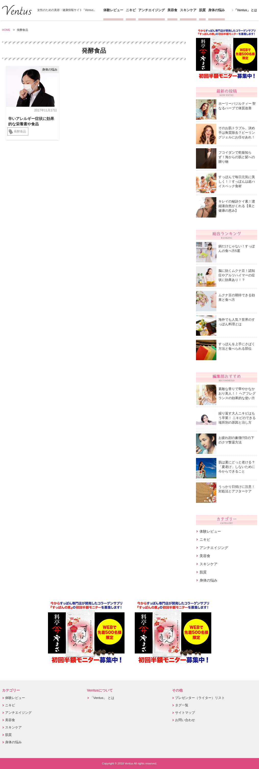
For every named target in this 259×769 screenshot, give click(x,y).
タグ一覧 (181, 705)
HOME (6, 29)
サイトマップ (185, 712)
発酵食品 (20, 131)
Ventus (17, 10)
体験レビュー (113, 10)
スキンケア (188, 10)
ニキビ (131, 10)
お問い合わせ (185, 720)
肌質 (202, 10)
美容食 (172, 10)
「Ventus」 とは (245, 10)
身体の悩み (216, 10)
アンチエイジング (151, 10)
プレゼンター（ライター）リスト (200, 697)
